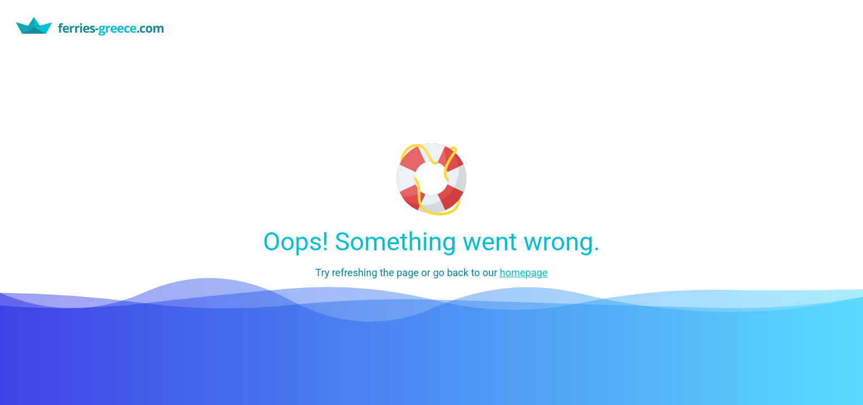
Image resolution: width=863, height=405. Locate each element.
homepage (524, 272)
